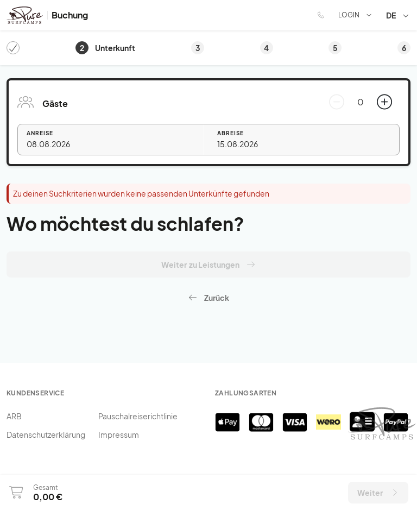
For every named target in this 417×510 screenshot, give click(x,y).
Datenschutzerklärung (46, 434)
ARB (14, 416)
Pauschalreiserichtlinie (138, 416)
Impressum (118, 434)
